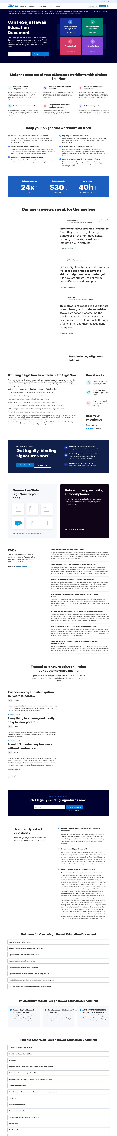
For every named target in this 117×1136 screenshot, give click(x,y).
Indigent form (14, 1045)
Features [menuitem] (23, 6)
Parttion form (14, 1036)
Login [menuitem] (108, 1)
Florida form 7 (39, 1045)
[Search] (108, 6)
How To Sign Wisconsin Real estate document (19, 952)
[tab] (80, 549)
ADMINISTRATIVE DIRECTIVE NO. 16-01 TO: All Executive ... (94, 979)
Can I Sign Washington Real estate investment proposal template (95, 952)
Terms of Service (12, 1131)
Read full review (13, 714)
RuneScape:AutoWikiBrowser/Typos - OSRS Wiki (60, 979)
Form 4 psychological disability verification (71, 1055)
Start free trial (33, 1123)
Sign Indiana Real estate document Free (94, 943)
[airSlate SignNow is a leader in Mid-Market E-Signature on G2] (12, 358)
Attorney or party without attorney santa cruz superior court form (44, 1026)
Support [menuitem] (103, 1)
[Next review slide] (107, 221)
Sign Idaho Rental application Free (19, 943)
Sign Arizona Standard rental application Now (70, 943)
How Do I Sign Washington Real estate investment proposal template (71, 952)
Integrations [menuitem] (42, 6)
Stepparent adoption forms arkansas (95, 1055)
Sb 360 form (64, 1017)
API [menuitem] (51, 6)
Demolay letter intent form (69, 1036)
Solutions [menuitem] (32, 6)
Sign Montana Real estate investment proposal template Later (45, 952)
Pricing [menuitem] (58, 6)
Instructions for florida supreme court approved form (71, 1045)
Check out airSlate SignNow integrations (26, 532)
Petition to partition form (43, 1036)
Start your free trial (40, 54)
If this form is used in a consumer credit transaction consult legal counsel (96, 1026)
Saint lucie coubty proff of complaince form (43, 1055)
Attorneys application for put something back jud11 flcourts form (19, 1055)
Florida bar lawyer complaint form (96, 1045)
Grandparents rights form (69, 1026)
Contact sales (92, 6)
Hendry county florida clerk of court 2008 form (96, 1036)
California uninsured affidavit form (19, 1017)
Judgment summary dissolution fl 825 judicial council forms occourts (97, 1017)
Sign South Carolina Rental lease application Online (44, 943)
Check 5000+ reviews (66, 249)
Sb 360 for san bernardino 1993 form (45, 1017)
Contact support (21, 565)
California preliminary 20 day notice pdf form (19, 1026)
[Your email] (19, 54)
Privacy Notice (22, 1131)
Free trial (102, 6)
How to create (74, 1099)
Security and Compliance (34, 1131)
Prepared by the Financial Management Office (23, 979)
